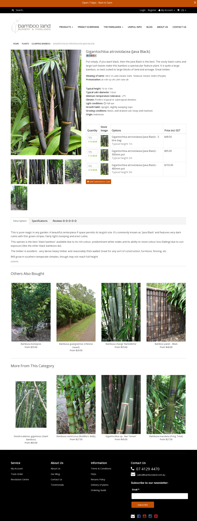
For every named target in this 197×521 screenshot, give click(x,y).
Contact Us (179, 27)
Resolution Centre (20, 479)
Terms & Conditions (101, 468)
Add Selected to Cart (98, 189)
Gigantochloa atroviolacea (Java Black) (73, 43)
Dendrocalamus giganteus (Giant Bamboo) (31, 438)
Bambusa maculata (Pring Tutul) (166, 436)
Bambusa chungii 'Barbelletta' (121, 343)
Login (142, 10)
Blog (149, 27)
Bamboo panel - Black (166, 343)
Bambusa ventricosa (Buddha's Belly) (76, 436)
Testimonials (57, 484)
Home (16, 43)
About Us (162, 27)
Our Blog (55, 474)
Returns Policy (98, 479)
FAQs (93, 474)
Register (152, 10)
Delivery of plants (100, 484)
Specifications (40, 221)
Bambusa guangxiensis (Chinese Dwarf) (76, 345)
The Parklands (113, 27)
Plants (25, 43)
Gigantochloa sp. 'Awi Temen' (121, 436)
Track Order (17, 474)
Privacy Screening (88, 27)
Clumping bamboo (41, 43)
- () (181, 10)
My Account (17, 468)
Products (66, 27)
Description (20, 221)
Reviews (65, 221)
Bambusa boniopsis (31, 343)
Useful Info (135, 27)
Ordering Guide (98, 490)
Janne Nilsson (112, 516)
